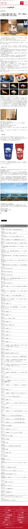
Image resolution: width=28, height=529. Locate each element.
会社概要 (21, 522)
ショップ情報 (21, 512)
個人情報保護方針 (20, 517)
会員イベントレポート (7, 522)
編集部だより (7, 519)
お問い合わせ (21, 515)
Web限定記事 (7, 517)
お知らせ (7, 512)
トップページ (7, 507)
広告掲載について (20, 519)
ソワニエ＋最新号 (7, 510)
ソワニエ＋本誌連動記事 (7, 515)
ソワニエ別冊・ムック (7, 524)
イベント (21, 507)
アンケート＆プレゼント (21, 510)
